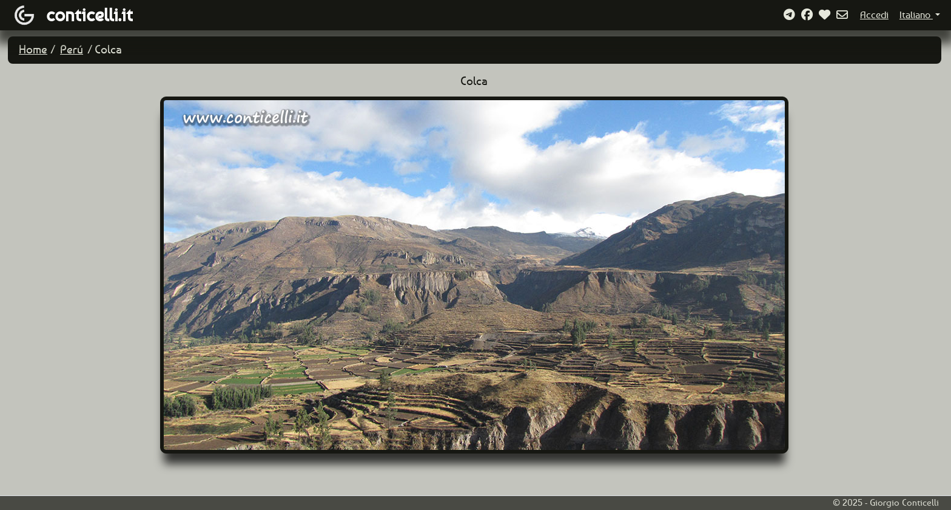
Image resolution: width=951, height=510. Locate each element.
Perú (71, 49)
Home (33, 49)
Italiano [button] (916, 15)
